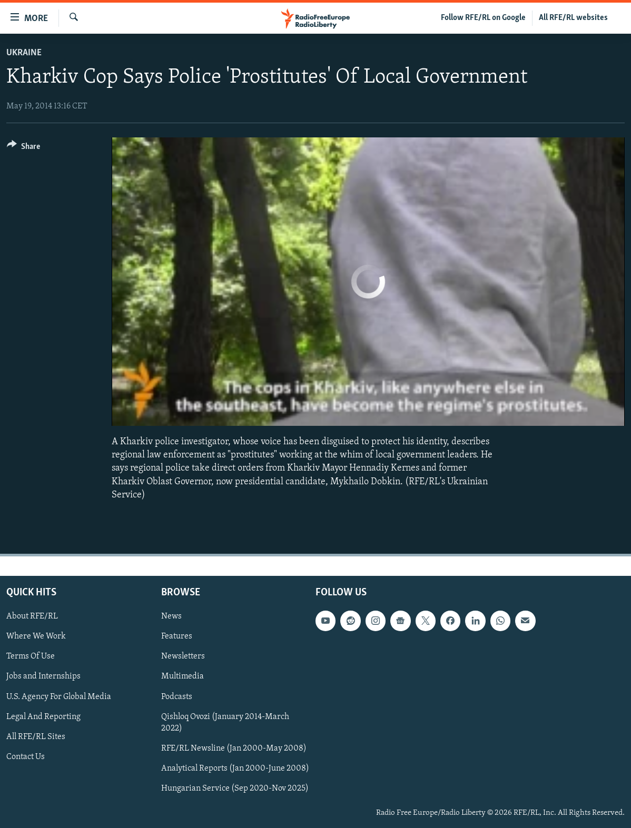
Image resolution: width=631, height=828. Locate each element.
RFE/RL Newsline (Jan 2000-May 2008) (234, 748)
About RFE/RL (32, 616)
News (171, 616)
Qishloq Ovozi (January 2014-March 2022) (225, 723)
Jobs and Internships (43, 677)
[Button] (23, 148)
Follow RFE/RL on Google (483, 18)
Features (176, 636)
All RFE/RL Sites (35, 737)
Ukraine (24, 53)
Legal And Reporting (43, 717)
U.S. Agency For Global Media (58, 697)
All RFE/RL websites (573, 18)
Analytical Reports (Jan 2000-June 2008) (235, 768)
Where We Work (36, 636)
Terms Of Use (30, 656)
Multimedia (182, 677)
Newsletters (183, 656)
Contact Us (25, 757)
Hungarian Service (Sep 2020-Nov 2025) (235, 788)
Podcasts (176, 697)
